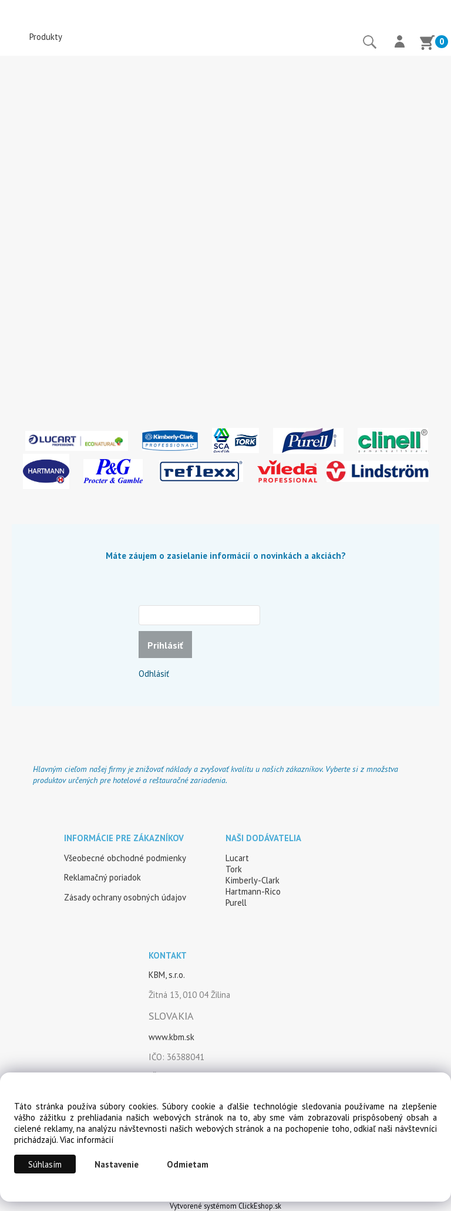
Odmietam (187, 1164)
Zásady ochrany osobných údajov (125, 897)
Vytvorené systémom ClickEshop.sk (225, 1205)
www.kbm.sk (171, 1037)
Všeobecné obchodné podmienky (125, 857)
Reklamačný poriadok (102, 877)
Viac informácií (86, 1139)
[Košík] (427, 44)
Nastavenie (117, 1164)
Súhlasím (45, 1164)
